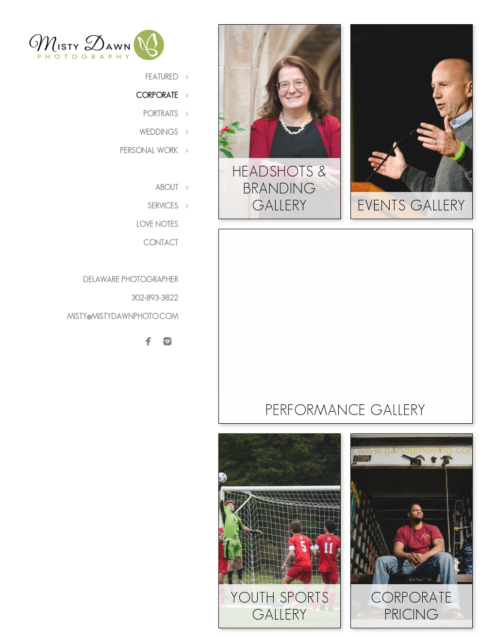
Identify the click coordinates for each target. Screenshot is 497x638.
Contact (160, 243)
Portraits (160, 114)
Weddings (158, 132)
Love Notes (157, 224)
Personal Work (149, 150)
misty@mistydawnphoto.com (122, 316)
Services (163, 206)
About (166, 187)
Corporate (157, 95)
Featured (161, 77)
